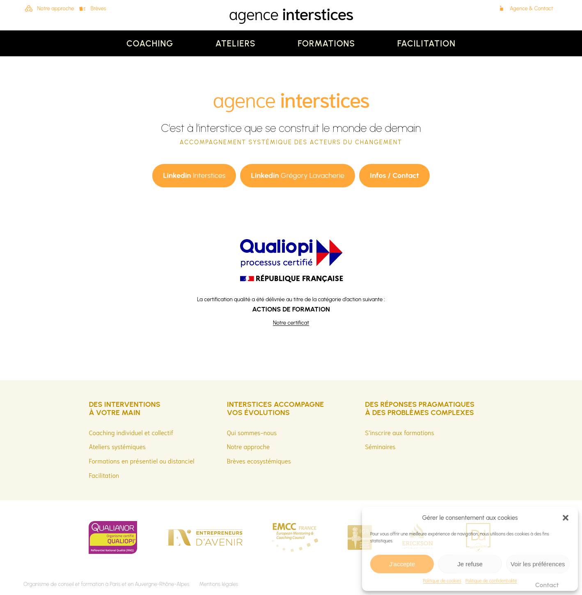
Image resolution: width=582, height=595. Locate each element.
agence (291, 12)
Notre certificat (291, 322)
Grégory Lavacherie (297, 175)
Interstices (194, 175)
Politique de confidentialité (491, 580)
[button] (565, 518)
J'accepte (402, 563)
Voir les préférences (538, 563)
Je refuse (470, 563)
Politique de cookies (442, 580)
